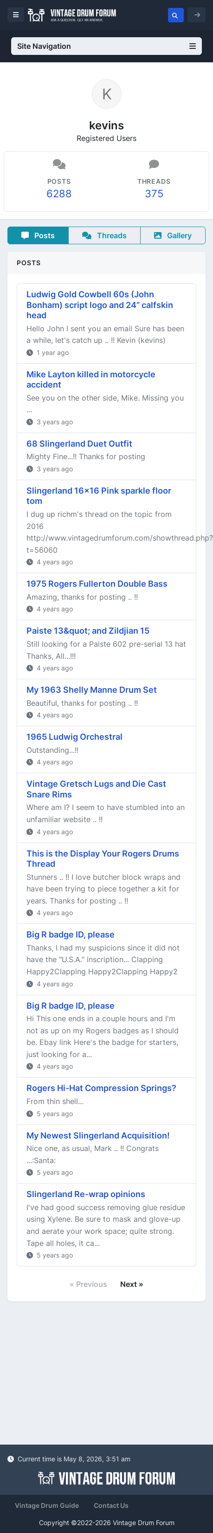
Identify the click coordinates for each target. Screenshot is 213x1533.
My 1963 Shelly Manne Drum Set (91, 690)
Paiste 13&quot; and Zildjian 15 (87, 631)
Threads (104, 235)
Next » (131, 1284)
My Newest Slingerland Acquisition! (98, 1135)
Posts (38, 235)
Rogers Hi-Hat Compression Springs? (101, 1088)
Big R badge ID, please (70, 934)
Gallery (173, 235)
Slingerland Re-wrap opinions (85, 1194)
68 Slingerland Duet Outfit (79, 444)
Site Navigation (106, 46)
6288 (59, 193)
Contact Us (111, 1505)
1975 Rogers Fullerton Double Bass (97, 584)
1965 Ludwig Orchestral (74, 737)
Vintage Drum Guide (47, 1505)
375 (154, 193)
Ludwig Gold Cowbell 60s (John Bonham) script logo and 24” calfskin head (99, 304)
